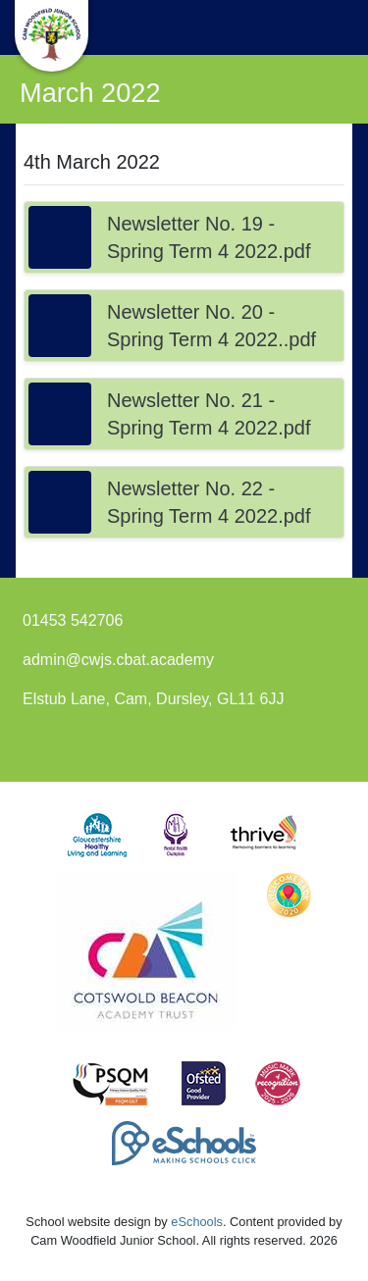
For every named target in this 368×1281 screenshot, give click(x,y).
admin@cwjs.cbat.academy (118, 659)
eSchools (197, 1221)
